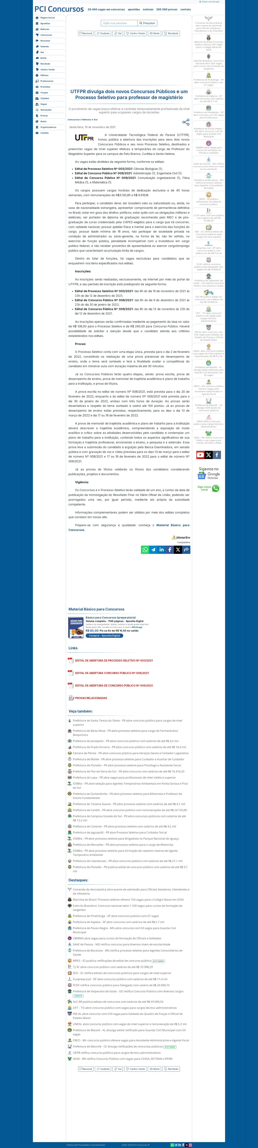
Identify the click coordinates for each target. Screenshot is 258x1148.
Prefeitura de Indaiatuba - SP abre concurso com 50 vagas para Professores (208, 112)
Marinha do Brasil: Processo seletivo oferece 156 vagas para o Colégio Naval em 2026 (128, 899)
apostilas (134, 9)
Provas (41, 115)
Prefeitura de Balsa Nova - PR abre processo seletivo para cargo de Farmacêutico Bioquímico (125, 733)
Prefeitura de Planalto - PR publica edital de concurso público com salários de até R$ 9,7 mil (130, 869)
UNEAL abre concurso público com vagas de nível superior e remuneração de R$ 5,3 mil (130, 1024)
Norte (40, 58)
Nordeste (42, 63)
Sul (39, 52)
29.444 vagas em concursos (106, 9)
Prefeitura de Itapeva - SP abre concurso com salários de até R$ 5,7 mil (118, 922)
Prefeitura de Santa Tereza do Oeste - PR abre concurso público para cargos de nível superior (127, 722)
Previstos (42, 86)
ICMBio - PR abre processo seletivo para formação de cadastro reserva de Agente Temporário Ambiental (125, 853)
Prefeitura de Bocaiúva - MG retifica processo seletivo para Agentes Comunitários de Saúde (127, 952)
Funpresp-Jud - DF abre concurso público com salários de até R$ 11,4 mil (120, 979)
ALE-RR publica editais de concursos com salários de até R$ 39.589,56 (118, 1001)
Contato (42, 132)
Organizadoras (45, 126)
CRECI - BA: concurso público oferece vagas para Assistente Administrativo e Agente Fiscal (131, 1040)
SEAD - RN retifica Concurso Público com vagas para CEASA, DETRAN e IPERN (122, 1059)
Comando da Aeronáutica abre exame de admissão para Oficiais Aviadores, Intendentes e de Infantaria (131, 891)
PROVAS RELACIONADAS (91, 698)
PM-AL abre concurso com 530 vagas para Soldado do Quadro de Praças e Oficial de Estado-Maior (128, 1016)
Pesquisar (147, 23)
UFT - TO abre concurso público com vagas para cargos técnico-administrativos (125, 1008)
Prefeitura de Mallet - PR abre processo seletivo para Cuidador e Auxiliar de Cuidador (128, 759)
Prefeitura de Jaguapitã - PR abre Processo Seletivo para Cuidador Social (120, 832)
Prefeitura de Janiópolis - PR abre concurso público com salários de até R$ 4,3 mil (126, 741)
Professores (44, 80)
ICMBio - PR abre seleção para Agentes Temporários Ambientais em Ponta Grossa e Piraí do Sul (130, 786)
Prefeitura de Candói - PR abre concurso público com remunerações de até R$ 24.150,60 (130, 810)
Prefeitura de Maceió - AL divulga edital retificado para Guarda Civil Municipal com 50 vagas (129, 1032)
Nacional (42, 40)
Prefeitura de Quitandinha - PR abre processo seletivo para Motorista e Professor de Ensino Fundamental (127, 796)
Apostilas (42, 23)
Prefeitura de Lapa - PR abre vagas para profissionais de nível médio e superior (124, 777)
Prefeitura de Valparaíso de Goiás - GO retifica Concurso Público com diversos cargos (128, 993)
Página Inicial (45, 17)
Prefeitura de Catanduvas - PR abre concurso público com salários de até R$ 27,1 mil (128, 861)
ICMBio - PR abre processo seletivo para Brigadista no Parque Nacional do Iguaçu (126, 838)
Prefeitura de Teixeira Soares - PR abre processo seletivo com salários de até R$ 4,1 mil (129, 804)
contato (185, 9)
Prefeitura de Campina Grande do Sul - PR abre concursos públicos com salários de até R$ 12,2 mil (129, 818)
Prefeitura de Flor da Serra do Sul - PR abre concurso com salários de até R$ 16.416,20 (128, 771)
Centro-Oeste (45, 69)
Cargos (41, 92)
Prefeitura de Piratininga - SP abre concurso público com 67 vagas (116, 916)
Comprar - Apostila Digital (104, 635)
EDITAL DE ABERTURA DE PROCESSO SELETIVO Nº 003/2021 (114, 660)
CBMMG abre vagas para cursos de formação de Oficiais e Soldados (117, 938)
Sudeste (42, 46)
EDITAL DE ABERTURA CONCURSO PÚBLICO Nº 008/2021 (112, 673)
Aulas (40, 121)
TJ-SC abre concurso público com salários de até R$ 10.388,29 (113, 967)
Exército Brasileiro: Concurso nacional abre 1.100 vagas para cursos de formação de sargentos (127, 908)
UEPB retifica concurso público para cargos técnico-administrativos (117, 1053)
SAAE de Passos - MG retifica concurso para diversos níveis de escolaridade (121, 944)
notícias (148, 9)
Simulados (43, 109)
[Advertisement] (102, 61)
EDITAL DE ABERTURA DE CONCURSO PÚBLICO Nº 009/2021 (114, 685)
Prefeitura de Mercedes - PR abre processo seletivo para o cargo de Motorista (123, 844)
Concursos (43, 35)
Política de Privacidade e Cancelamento (86, 1145)
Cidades (42, 98)
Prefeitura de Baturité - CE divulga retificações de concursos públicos (124, 1046)
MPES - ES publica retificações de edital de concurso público (119, 961)
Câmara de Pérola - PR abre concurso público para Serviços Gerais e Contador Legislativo (131, 753)
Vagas (41, 103)
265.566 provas (166, 9)
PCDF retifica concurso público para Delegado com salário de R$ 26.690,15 (121, 985)
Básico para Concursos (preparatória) (111, 617)
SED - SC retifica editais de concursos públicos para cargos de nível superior (122, 973)
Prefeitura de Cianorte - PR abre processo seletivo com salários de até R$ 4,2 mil (124, 826)
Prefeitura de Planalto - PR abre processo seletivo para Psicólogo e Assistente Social (127, 765)
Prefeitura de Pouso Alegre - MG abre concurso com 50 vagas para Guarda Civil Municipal (124, 930)
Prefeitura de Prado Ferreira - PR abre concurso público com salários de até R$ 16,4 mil (129, 747)
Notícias (42, 28)
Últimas (41, 75)
